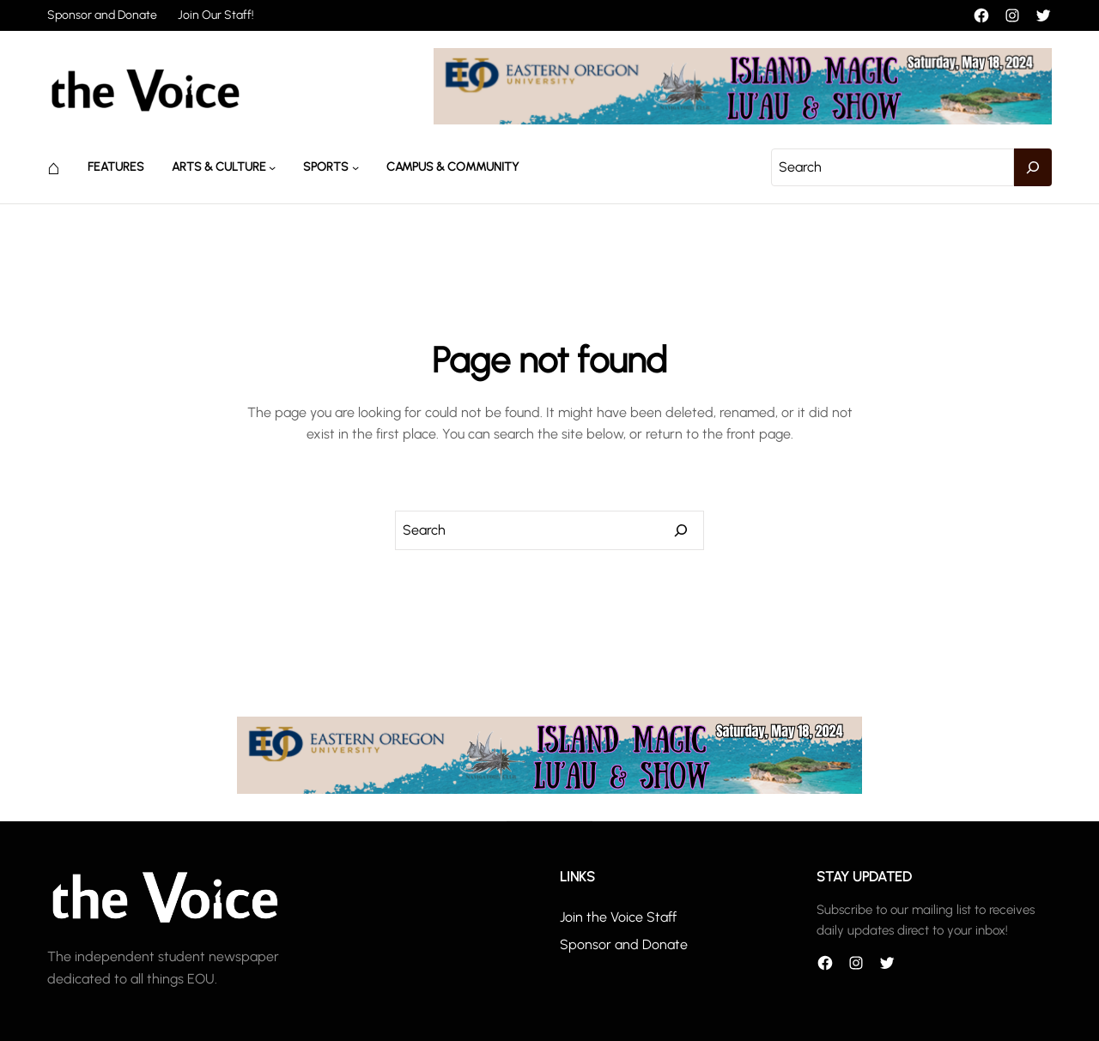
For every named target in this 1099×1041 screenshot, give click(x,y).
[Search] (1033, 167)
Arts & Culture (219, 167)
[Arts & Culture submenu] (272, 167)
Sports (326, 167)
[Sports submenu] (355, 167)
